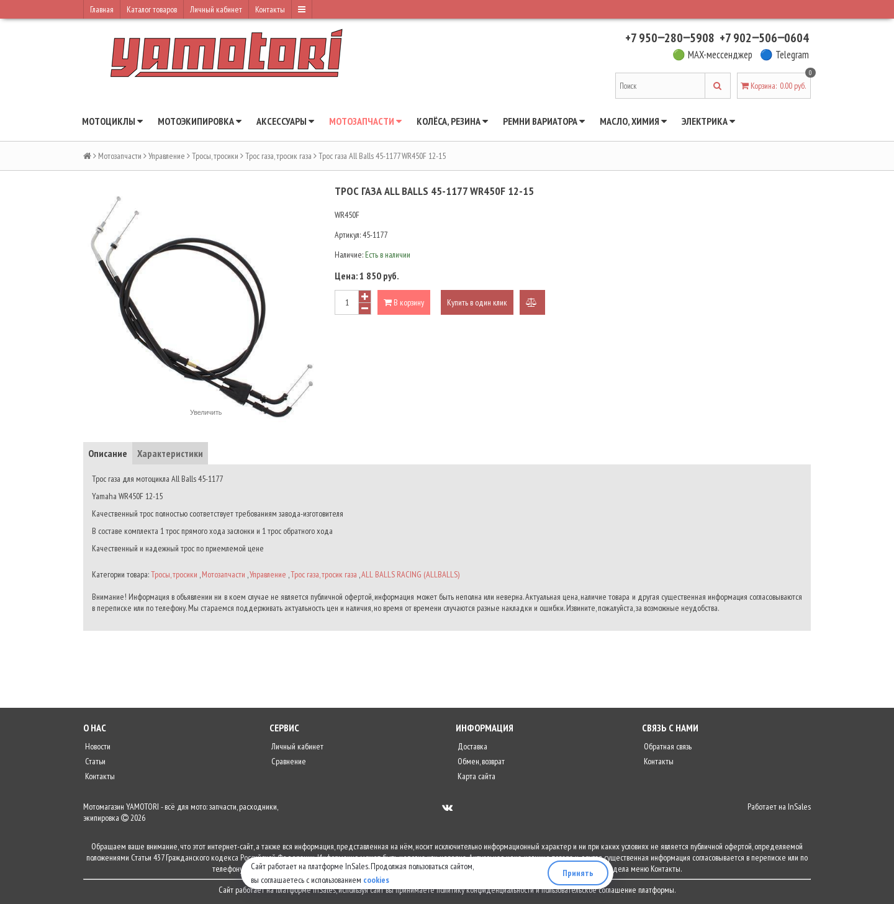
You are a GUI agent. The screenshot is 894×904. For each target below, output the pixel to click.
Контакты (270, 9)
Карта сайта (475, 776)
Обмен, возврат (480, 761)
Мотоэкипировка (200, 121)
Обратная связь (667, 746)
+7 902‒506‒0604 (764, 38)
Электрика (708, 121)
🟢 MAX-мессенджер (712, 54)
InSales (799, 806)
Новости (97, 746)
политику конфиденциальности (485, 889)
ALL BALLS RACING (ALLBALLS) (410, 574)
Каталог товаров (152, 9)
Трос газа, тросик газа (278, 155)
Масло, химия (633, 121)
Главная (102, 9)
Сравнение (287, 761)
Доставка (471, 746)
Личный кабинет (216, 9)
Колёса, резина (452, 121)
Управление (166, 155)
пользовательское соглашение (588, 889)
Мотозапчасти (365, 121)
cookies (376, 879)
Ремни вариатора (544, 121)
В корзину (404, 302)
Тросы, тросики (215, 155)
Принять (578, 873)
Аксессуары (285, 121)
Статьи (94, 761)
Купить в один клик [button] (477, 302)
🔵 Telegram (784, 54)
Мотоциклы (112, 121)
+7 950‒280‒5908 (670, 38)
